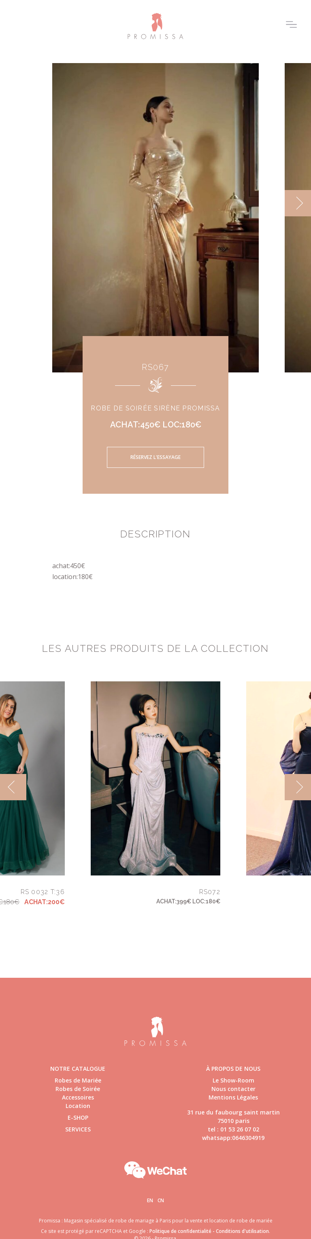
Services (78, 1129)
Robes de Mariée (78, 1080)
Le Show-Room (233, 1080)
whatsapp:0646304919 (233, 1138)
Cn (161, 1200)
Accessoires (78, 1097)
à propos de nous (233, 1068)
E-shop (78, 1117)
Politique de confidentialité (180, 1231)
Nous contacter (233, 1089)
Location (78, 1106)
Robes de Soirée (77, 1089)
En (150, 1200)
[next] (298, 203)
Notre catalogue (77, 1068)
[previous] (13, 787)
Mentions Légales (233, 1097)
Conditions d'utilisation (242, 1231)
